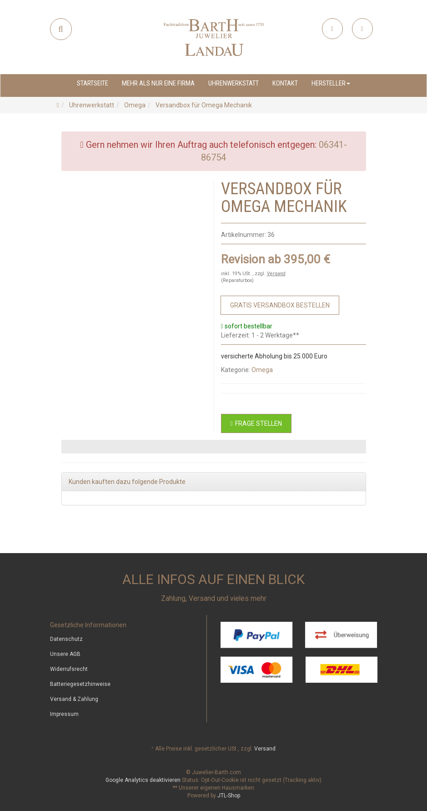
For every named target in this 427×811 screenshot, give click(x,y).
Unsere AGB (65, 654)
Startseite (92, 83)
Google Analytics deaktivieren (143, 780)
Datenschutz (66, 639)
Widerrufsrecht (69, 669)
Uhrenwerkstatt (233, 83)
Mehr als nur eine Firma (158, 83)
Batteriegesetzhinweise (80, 684)
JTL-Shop (228, 795)
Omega (262, 369)
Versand (276, 274)
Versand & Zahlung (74, 699)
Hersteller (330, 83)
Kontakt (285, 83)
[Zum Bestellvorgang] (280, 305)
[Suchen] (60, 29)
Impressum (64, 714)
